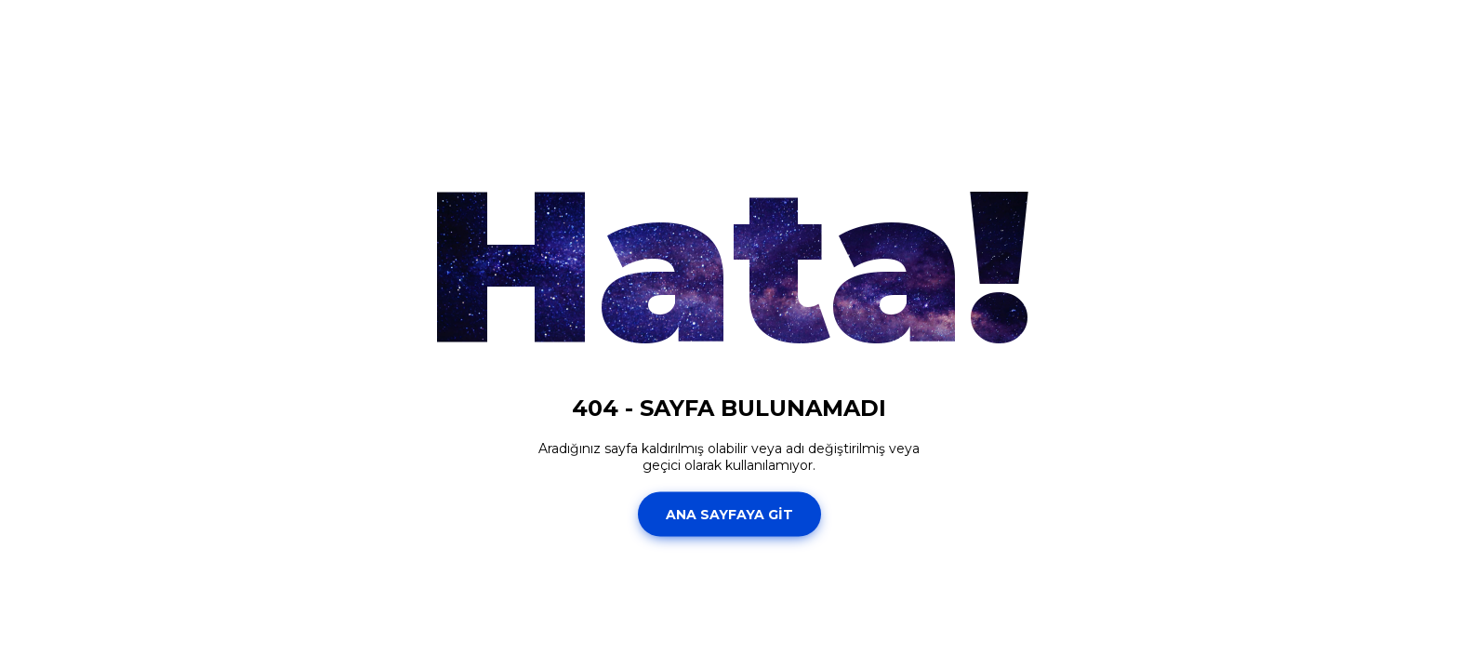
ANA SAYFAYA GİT (729, 513)
